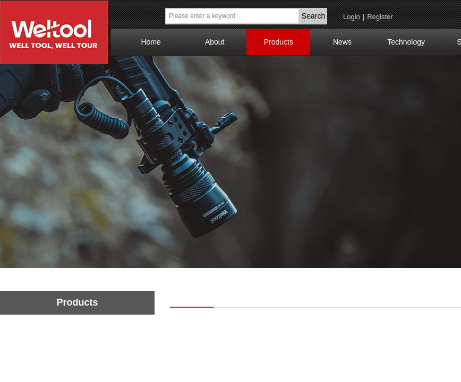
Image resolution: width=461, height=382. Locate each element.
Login (351, 17)
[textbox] (232, 16)
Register (379, 17)
